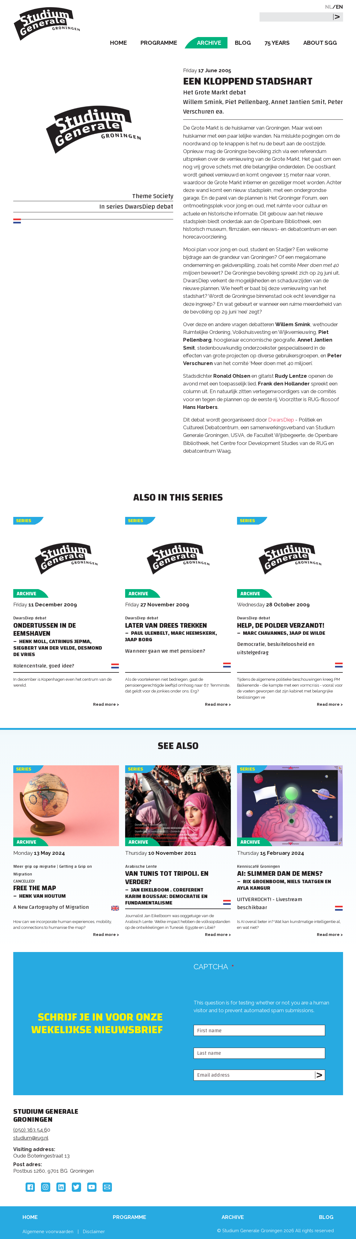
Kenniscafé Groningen (258, 866)
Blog (243, 42)
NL (328, 7)
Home (118, 42)
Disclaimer (94, 1231)
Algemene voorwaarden (48, 1231)
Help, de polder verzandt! (280, 625)
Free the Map (34, 888)
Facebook (30, 1187)
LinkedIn (61, 1187)
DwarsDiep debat (149, 207)
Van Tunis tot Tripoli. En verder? (167, 877)
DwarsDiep (281, 420)
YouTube (91, 1187)
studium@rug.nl (30, 1138)
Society (163, 196)
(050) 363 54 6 (30, 1130)
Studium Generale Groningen (47, 24)
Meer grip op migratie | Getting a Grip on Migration (52, 870)
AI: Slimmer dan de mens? (280, 873)
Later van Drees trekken (166, 625)
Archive (209, 42)
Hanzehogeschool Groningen (271, 1154)
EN (339, 7)
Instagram (45, 1187)
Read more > (106, 704)
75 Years (277, 42)
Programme (159, 42)
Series (23, 521)
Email (107, 1187)
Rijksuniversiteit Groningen (271, 1133)
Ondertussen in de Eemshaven (44, 629)
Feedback (174, 1135)
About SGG (320, 42)
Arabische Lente (141, 866)
